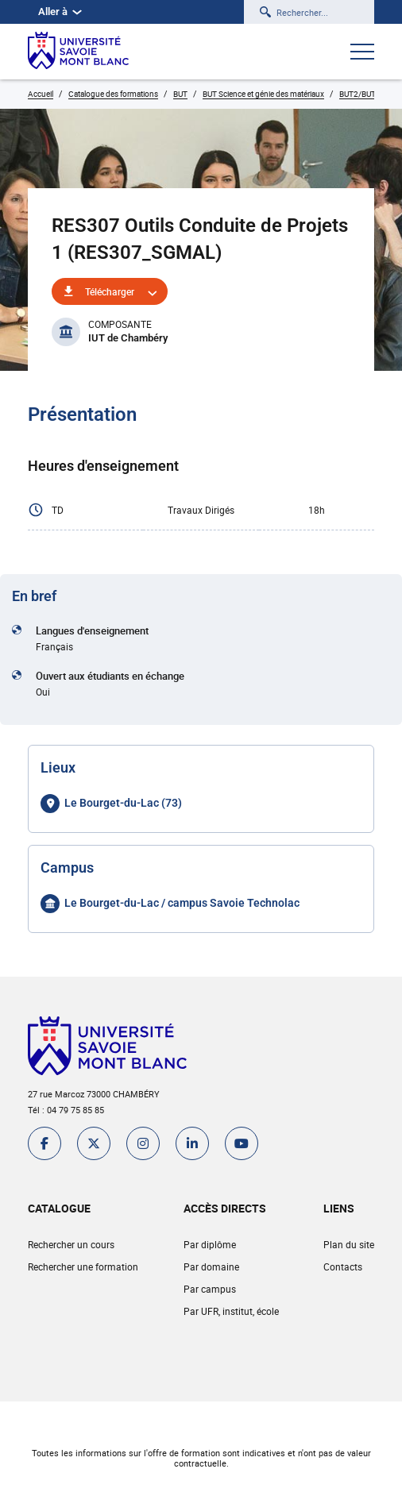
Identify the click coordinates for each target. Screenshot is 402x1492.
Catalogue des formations (113, 93)
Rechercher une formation (83, 1266)
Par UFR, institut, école (231, 1311)
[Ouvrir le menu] (362, 53)
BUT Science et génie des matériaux (263, 93)
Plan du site (348, 1244)
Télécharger (109, 291)
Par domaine (211, 1266)
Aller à (60, 11)
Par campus (210, 1288)
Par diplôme (210, 1244)
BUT (180, 93)
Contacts (342, 1266)
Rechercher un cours (71, 1244)
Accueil (40, 93)
